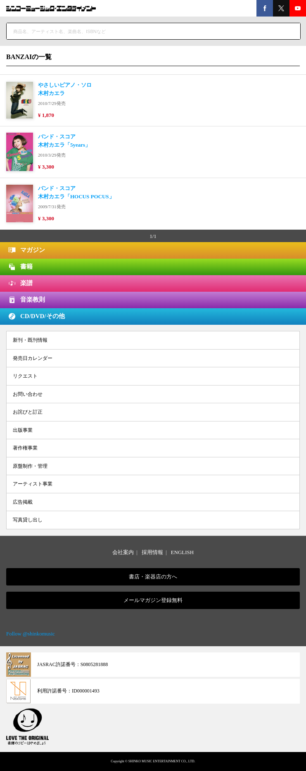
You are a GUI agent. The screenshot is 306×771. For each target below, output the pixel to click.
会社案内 (123, 552)
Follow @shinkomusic (30, 634)
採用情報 (152, 552)
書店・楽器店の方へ (153, 576)
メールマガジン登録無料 (153, 600)
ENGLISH (182, 552)
